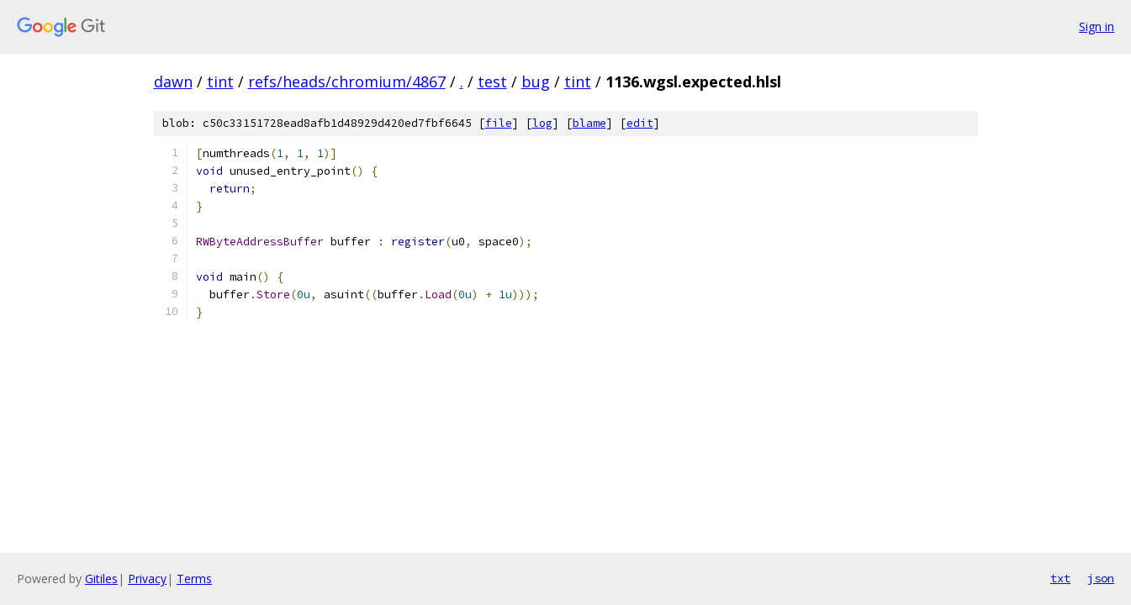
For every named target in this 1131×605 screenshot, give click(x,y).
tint (220, 81)
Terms (194, 579)
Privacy (147, 579)
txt (1060, 578)
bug (535, 81)
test (492, 81)
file (498, 123)
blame (589, 123)
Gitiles (101, 579)
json (1100, 578)
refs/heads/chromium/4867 (347, 81)
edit (639, 123)
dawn (173, 81)
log (542, 123)
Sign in (1096, 26)
